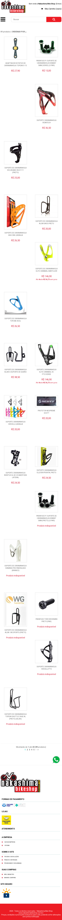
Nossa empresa (10, 842)
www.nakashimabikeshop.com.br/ (31, 913)
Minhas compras (10, 877)
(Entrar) (58, 4)
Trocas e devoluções (11, 856)
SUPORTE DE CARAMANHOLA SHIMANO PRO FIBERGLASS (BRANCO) (16, 568)
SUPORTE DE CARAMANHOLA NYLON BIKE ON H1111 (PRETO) (16, 170)
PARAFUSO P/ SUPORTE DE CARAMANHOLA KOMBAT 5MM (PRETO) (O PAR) (46, 518)
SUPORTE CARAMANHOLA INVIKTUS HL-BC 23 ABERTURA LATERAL (15, 475)
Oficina (7, 845)
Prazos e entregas (10, 860)
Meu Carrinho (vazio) (53, 9)
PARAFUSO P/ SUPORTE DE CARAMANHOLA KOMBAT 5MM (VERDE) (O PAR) (46, 63)
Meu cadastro (9, 874)
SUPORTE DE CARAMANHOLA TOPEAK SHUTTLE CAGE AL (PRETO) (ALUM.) (16, 716)
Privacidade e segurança (12, 863)
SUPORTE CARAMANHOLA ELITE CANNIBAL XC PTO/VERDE (46, 372)
